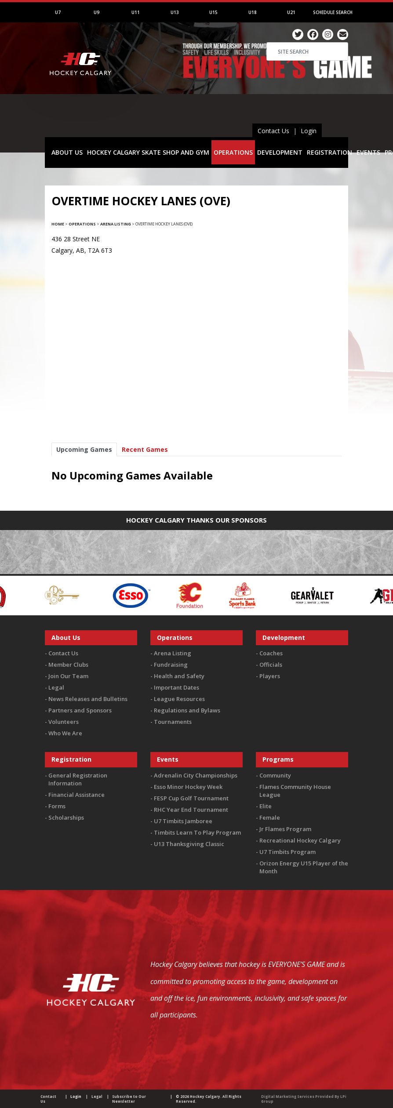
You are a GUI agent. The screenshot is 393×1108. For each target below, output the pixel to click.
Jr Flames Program (285, 829)
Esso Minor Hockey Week (188, 787)
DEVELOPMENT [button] (279, 152)
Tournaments (173, 722)
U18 (252, 12)
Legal (56, 687)
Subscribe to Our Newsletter (129, 1099)
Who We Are (65, 733)
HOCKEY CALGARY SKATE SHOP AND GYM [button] (148, 152)
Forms (57, 806)
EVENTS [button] (368, 152)
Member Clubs (68, 664)
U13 (175, 12)
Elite (265, 806)
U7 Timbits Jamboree (183, 821)
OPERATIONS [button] (233, 152)
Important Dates (176, 687)
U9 (96, 12)
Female (269, 817)
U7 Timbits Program (287, 852)
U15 (213, 12)
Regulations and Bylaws (187, 710)
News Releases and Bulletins (87, 699)
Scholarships (66, 817)
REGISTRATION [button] (329, 152)
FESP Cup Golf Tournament (191, 798)
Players (269, 676)
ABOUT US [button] (67, 152)
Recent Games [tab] (145, 449)
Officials (270, 664)
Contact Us (273, 131)
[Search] (307, 51)
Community (275, 775)
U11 (135, 12)
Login (309, 131)
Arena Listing (115, 224)
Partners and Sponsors (80, 710)
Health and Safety (179, 676)
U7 (58, 12)
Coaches (271, 653)
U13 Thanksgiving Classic (189, 844)
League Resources (179, 699)
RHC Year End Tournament (191, 810)
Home (57, 224)
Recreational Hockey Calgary (300, 840)
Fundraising (171, 664)
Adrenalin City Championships (195, 775)
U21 (291, 12)
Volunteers (63, 722)
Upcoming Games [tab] (84, 449)
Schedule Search (333, 12)
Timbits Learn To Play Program (197, 832)
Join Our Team (68, 676)
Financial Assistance (76, 795)
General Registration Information (77, 779)
